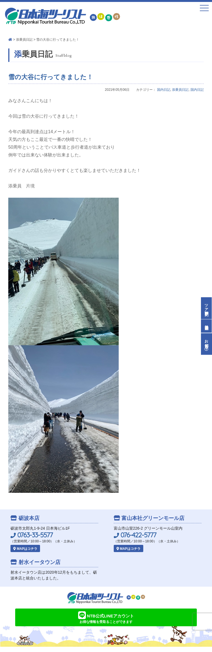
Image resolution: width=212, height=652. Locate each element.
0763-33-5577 (31, 535)
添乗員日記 (24, 40)
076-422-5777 (135, 535)
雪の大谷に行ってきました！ (50, 77)
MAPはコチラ (25, 549)
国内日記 (163, 90)
